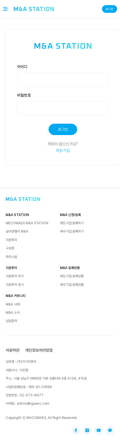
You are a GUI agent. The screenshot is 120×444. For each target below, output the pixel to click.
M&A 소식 (13, 313)
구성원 (10, 248)
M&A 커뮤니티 (15, 296)
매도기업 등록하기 (72, 223)
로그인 (109, 9)
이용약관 (12, 350)
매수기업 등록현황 (72, 285)
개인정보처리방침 (39, 350)
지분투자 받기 (15, 285)
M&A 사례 (13, 304)
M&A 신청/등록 (70, 215)
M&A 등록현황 (70, 268)
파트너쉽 (11, 257)
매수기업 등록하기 (72, 231)
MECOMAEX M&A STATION (27, 223)
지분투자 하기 (15, 276)
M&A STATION (17, 215)
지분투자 (11, 240)
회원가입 (63, 150)
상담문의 (11, 321)
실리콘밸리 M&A (17, 231)
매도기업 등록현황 (72, 276)
